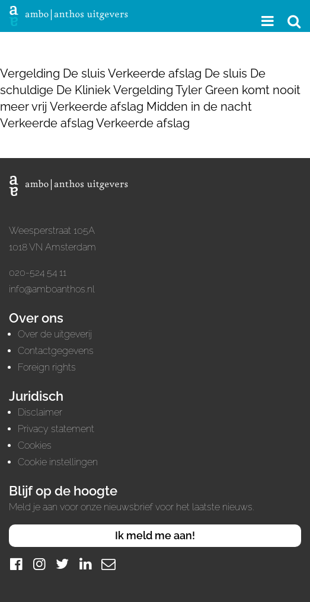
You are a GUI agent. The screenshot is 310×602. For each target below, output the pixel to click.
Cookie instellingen (58, 462)
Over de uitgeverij (55, 334)
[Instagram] (39, 563)
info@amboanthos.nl (52, 289)
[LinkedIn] (85, 563)
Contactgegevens (56, 350)
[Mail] (108, 563)
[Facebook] (16, 563)
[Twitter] (62, 563)
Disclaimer (40, 412)
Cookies (35, 445)
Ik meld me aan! (155, 535)
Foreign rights (47, 367)
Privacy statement (56, 428)
